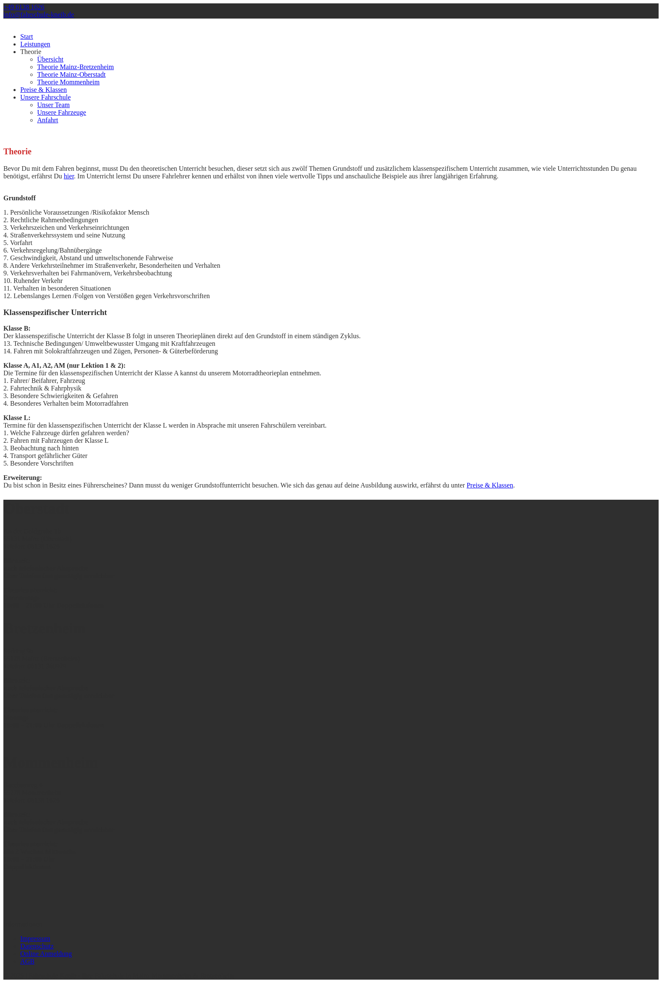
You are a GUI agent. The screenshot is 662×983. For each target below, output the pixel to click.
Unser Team (53, 104)
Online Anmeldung (46, 953)
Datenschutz (37, 946)
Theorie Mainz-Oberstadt (71, 74)
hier (69, 176)
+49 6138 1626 (23, 7)
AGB (27, 961)
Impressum (35, 938)
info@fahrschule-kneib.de (38, 14)
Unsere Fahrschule (45, 97)
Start (26, 36)
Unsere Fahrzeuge (61, 112)
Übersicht (50, 59)
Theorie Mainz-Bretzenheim (75, 66)
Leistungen (35, 44)
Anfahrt (47, 120)
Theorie (30, 51)
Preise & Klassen (43, 89)
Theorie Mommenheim (68, 82)
